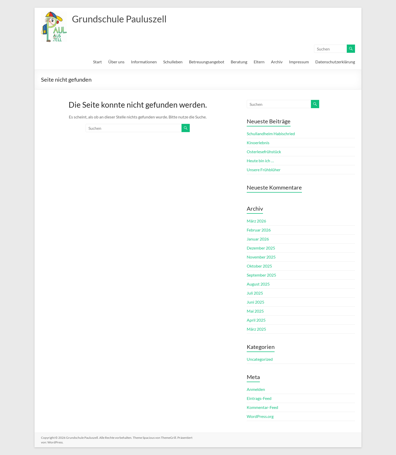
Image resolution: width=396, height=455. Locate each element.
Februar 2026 (259, 229)
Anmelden (256, 389)
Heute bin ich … (260, 160)
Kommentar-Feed (262, 407)
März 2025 (256, 329)
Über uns (116, 61)
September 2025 (261, 274)
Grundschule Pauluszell (119, 18)
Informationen (144, 61)
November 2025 (261, 256)
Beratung (239, 61)
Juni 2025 (255, 301)
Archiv (277, 61)
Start (97, 61)
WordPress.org (260, 416)
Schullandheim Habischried (271, 133)
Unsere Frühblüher (263, 169)
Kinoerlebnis (258, 142)
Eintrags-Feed (259, 398)
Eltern (259, 61)
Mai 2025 (255, 310)
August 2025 (258, 283)
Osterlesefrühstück (264, 151)
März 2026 (256, 220)
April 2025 (256, 319)
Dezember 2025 (261, 247)
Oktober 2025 (259, 265)
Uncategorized (260, 359)
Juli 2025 (255, 292)
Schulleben (173, 61)
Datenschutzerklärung (335, 61)
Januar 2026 (258, 238)
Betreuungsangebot (206, 61)
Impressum (299, 61)
